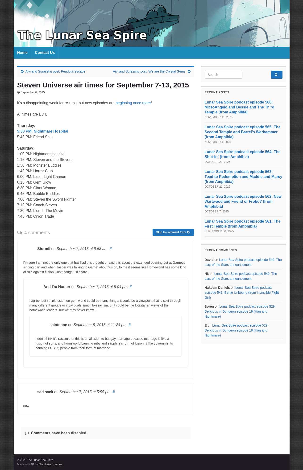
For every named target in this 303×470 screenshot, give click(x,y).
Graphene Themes (50, 464)
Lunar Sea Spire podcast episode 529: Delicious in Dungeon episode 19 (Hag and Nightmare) (240, 311)
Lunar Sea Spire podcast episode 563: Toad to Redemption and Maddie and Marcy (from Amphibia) (243, 177)
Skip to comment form (172, 232)
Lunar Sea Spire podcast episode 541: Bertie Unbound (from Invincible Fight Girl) (242, 292)
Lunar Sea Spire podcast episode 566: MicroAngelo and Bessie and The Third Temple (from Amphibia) (239, 107)
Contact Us (45, 53)
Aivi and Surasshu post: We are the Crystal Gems (149, 71)
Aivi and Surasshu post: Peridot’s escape (55, 71)
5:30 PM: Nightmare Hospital (42, 131)
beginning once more (133, 103)
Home (22, 53)
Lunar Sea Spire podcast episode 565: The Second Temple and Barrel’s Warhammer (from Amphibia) (243, 132)
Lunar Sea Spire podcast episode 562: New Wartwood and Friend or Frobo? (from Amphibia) (243, 201)
